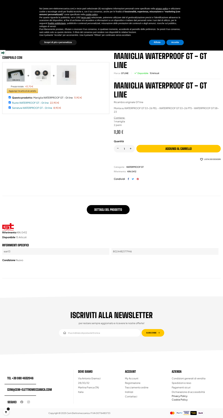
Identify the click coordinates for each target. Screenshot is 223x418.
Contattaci (131, 396)
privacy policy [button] (162, 8)
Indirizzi (129, 391)
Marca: (117, 73)
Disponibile (142, 73)
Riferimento (120, 171)
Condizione (8, 260)
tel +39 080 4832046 (20, 378)
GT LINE (124, 73)
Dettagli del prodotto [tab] (108, 209)
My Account (131, 378)
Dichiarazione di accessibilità (188, 391)
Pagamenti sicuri (181, 387)
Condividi (128, 179)
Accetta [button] (175, 42)
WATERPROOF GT (135, 167)
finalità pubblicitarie (57, 23)
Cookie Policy (180, 399)
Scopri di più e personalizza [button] (58, 42)
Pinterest (138, 179)
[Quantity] (124, 148)
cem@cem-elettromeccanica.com (29, 389)
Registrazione (132, 382)
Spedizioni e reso (181, 382)
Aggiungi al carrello (178, 148)
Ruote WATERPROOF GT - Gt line (30, 102)
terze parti (86, 17)
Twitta (133, 179)
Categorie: (119, 167)
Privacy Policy (180, 396)
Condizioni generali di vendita (188, 378)
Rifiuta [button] (157, 42)
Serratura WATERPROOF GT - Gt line (32, 107)
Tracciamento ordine (136, 387)
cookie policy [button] (91, 14)
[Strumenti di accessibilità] (3, 53)
